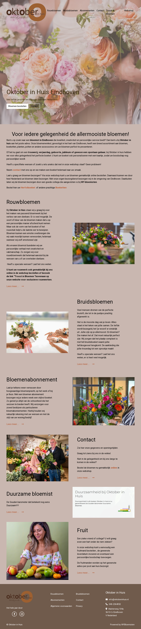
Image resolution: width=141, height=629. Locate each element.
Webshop (128, 10)
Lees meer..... (15, 286)
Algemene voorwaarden (61, 606)
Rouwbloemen (54, 10)
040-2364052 (113, 604)
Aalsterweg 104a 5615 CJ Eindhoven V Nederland (115, 612)
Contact (100, 10)
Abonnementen (87, 10)
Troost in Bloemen (110, 12)
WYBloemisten (128, 624)
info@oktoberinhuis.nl (117, 599)
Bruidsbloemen (70, 10)
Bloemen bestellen (17, 106)
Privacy (79, 606)
